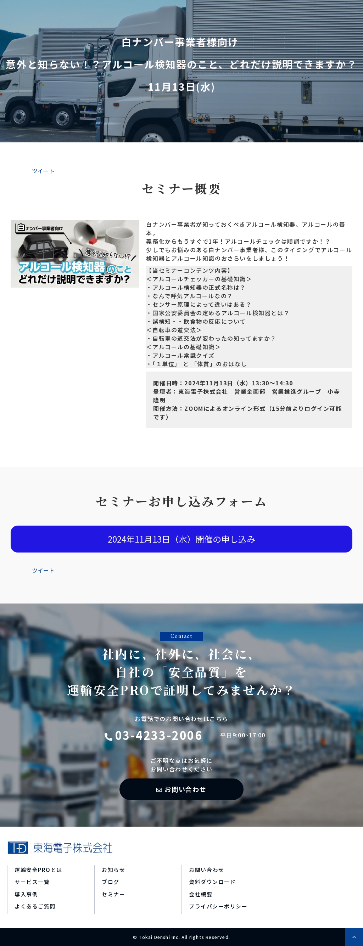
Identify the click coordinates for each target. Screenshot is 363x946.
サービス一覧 (32, 881)
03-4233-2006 (159, 735)
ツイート (43, 170)
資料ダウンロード (212, 881)
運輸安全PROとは (38, 869)
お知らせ (113, 869)
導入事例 (26, 894)
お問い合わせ (185, 789)
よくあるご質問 (35, 906)
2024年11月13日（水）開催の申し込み (181, 539)
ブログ (110, 881)
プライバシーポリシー (218, 906)
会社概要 (200, 894)
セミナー (113, 894)
